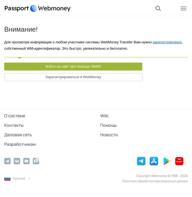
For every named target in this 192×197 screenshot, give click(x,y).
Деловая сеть (18, 135)
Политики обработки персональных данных (155, 181)
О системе (14, 116)
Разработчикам (20, 144)
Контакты (14, 125)
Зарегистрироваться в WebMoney (73, 77)
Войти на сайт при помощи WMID (73, 66)
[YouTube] (26, 161)
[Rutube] (36, 161)
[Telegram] (7, 161)
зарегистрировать (167, 42)
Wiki (104, 116)
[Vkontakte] (17, 161)
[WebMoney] (50, 8)
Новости (109, 135)
